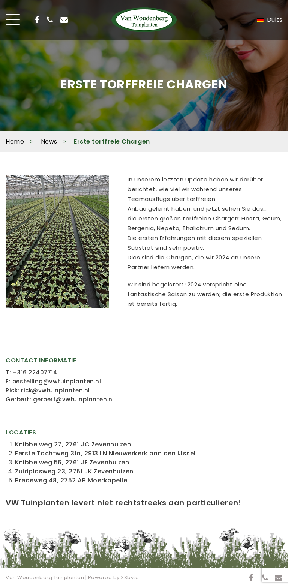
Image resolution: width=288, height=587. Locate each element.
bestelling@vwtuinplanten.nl (56, 381)
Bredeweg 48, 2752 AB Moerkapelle (71, 480)
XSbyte (130, 577)
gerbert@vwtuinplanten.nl (73, 399)
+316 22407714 (35, 372)
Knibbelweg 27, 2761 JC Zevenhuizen (73, 444)
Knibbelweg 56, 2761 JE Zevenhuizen (72, 462)
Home (15, 141)
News (49, 141)
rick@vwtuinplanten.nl (55, 390)
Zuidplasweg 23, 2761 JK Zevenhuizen (74, 471)
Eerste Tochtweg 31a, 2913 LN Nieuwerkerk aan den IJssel (105, 453)
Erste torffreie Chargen (112, 141)
